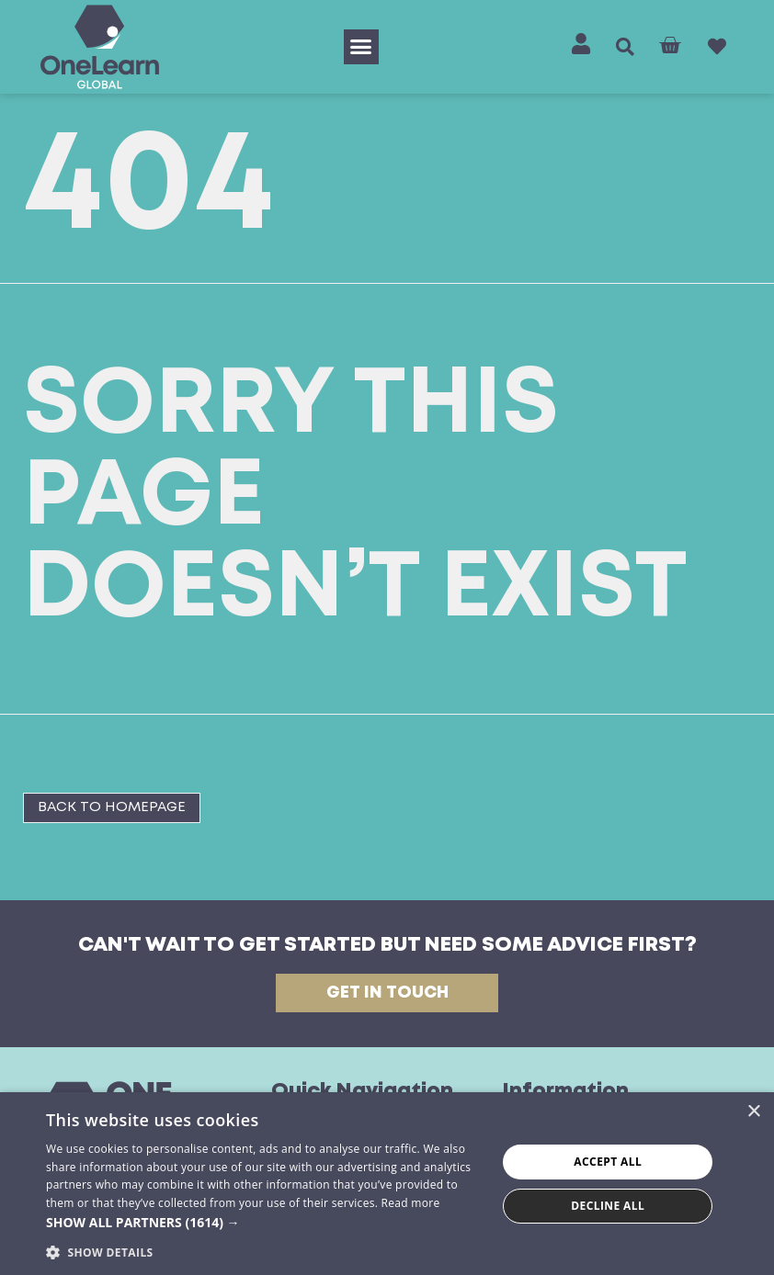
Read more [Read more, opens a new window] (410, 1203)
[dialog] (387, 1183)
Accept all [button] (608, 1161)
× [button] (753, 1112)
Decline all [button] (607, 1205)
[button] (361, 46)
